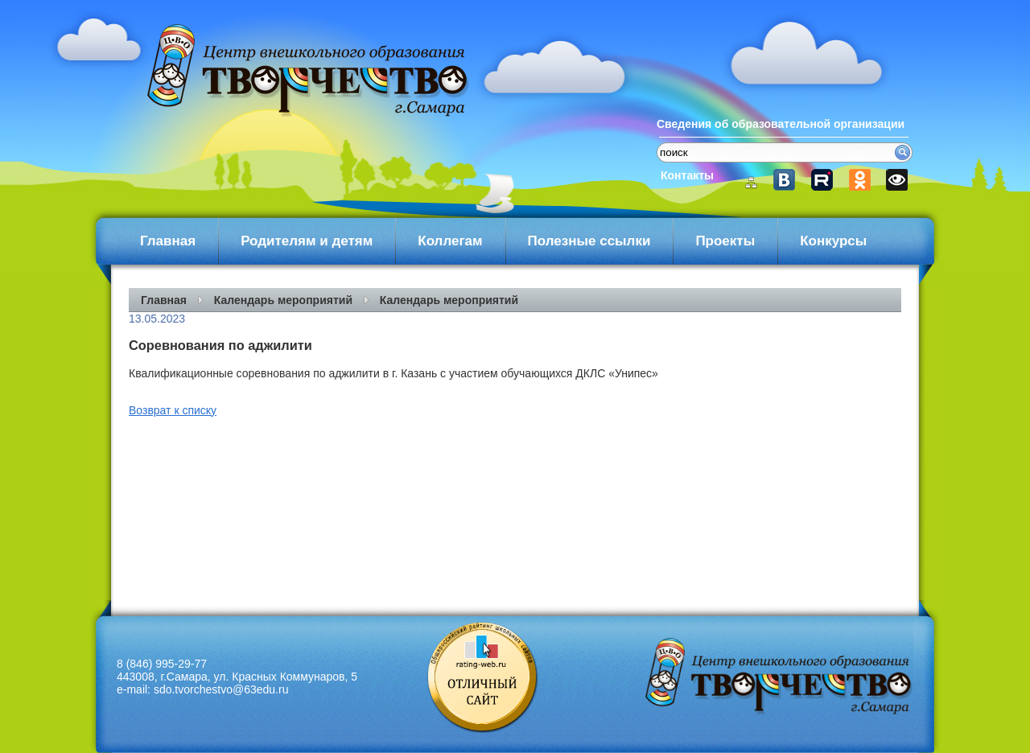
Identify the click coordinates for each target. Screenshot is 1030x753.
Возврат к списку (172, 410)
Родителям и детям (307, 241)
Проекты (725, 241)
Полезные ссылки (589, 241)
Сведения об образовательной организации (780, 123)
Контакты (687, 175)
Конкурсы (833, 241)
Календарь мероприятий (283, 300)
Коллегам (450, 241)
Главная (168, 241)
